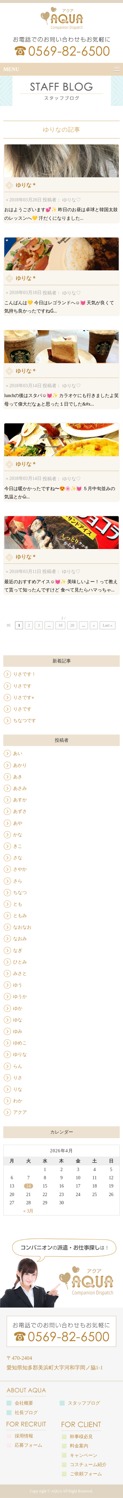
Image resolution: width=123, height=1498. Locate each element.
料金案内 (79, 1445)
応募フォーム (28, 1445)
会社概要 (24, 1403)
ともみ (20, 915)
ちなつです (24, 720)
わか (17, 1100)
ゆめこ (20, 1042)
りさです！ (24, 674)
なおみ (20, 938)
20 (72, 625)
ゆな (17, 1019)
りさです (22, 686)
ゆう (17, 985)
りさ (17, 1077)
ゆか (17, 1008)
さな (17, 857)
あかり (20, 765)
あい (17, 753)
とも (17, 904)
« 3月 (28, 1211)
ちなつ (20, 892)
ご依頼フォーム (86, 1473)
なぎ (17, 950)
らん (17, 1066)
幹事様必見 (81, 1436)
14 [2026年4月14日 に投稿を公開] (28, 1186)
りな (17, 1089)
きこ (17, 846)
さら (17, 881)
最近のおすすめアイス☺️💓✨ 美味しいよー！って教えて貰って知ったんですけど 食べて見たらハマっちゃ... (61, 554)
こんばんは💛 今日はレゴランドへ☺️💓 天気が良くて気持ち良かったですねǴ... (61, 275)
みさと (20, 973)
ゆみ (17, 1031)
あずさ (20, 811)
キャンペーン (83, 1455)
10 (60, 625)
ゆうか (20, 996)
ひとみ (20, 962)
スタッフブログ (84, 1403)
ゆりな (20, 1054)
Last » (108, 625)
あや (17, 823)
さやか (20, 869)
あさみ (20, 788)
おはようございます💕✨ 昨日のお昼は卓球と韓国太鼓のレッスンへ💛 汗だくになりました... (61, 182)
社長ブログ (26, 1412)
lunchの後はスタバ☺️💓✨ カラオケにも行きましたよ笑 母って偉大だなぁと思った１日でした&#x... (61, 368)
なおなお (22, 927)
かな (17, 834)
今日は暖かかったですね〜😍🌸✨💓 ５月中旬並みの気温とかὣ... (61, 461)
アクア (20, 1112)
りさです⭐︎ (23, 697)
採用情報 (24, 1436)
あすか (20, 799)
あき (17, 776)
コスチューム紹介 (88, 1464)
